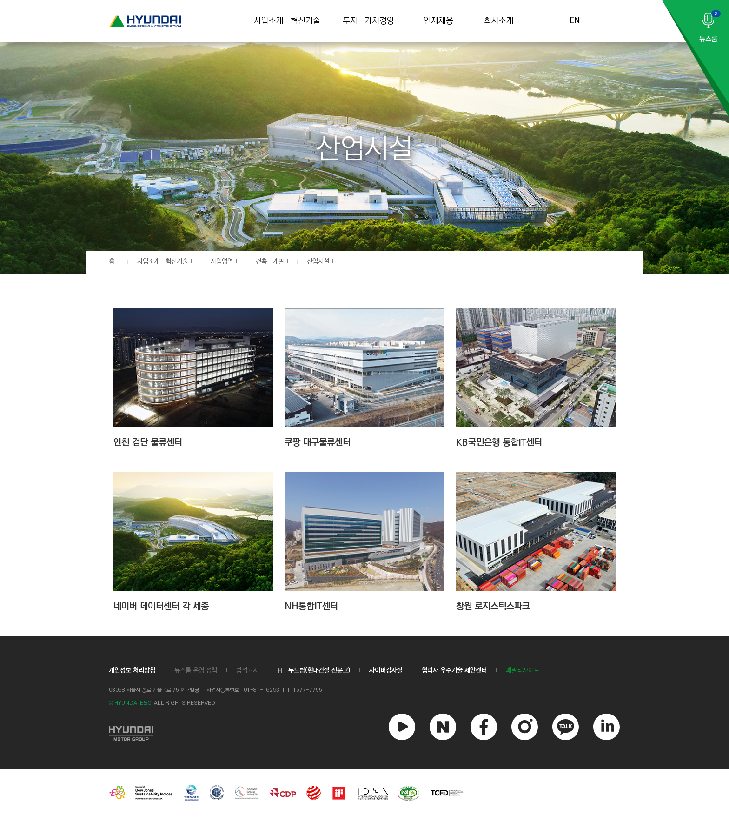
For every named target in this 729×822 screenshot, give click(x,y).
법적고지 (247, 670)
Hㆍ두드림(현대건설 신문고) (314, 670)
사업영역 (222, 261)
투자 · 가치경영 (368, 21)
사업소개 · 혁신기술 (287, 21)
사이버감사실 (386, 670)
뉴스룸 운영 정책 (195, 670)
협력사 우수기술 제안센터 (454, 670)
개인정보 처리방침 (132, 670)
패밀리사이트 (522, 670)
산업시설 (318, 261)
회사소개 (499, 21)
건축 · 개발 (270, 261)
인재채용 (438, 21)
